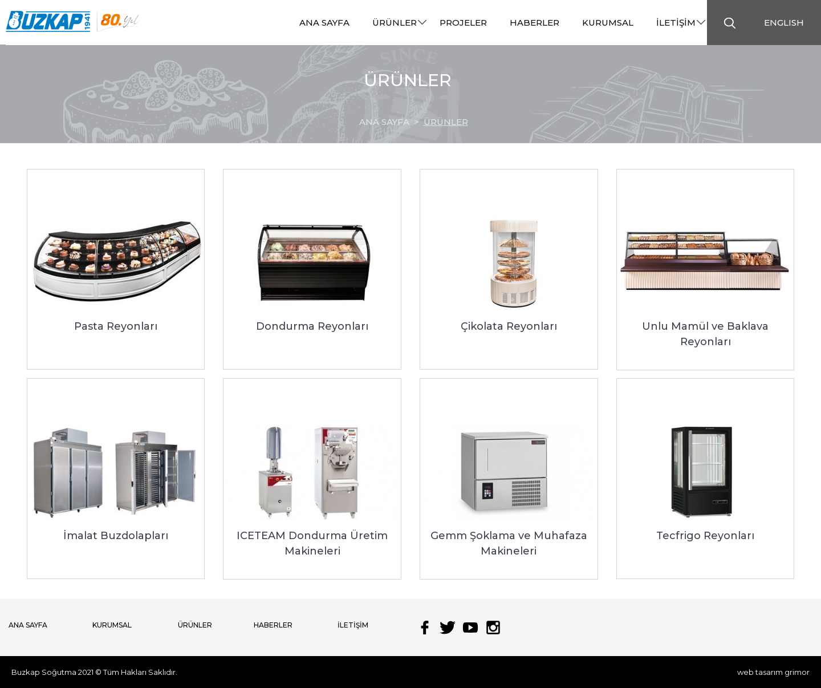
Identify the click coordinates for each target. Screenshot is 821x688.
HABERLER (273, 625)
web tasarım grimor (773, 672)
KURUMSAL (112, 625)
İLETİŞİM (353, 625)
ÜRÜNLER (446, 121)
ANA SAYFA (28, 625)
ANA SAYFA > (391, 121)
